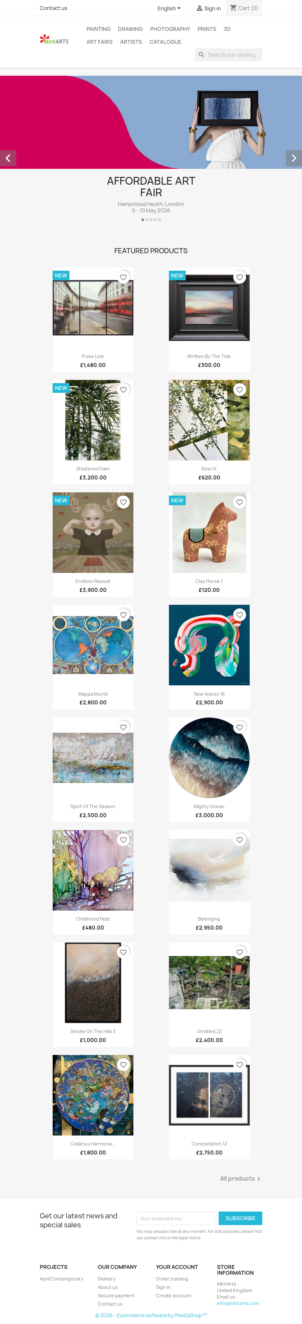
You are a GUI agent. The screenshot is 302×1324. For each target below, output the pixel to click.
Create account (173, 1295)
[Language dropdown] (170, 9)
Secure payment (116, 1295)
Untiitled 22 (209, 1031)
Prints (207, 29)
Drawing (130, 29)
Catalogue (166, 41)
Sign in (163, 1287)
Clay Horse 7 (209, 581)
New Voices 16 (209, 694)
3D (227, 29)
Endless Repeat (93, 581)
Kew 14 (209, 469)
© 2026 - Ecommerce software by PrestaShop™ (151, 1315)
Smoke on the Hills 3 (93, 1031)
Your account (177, 1267)
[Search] (228, 54)
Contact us (54, 8)
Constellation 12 (209, 1144)
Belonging (209, 919)
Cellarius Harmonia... (93, 1144)
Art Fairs (100, 41)
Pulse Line (93, 356)
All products (241, 1179)
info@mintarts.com (238, 1303)
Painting (98, 29)
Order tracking (172, 1279)
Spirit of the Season (93, 806)
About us (108, 1287)
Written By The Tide (209, 356)
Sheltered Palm (93, 469)
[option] (151, 151)
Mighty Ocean (209, 806)
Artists (131, 41)
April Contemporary (61, 1279)
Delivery (107, 1279)
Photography (170, 29)
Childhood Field (93, 919)
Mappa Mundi (93, 694)
